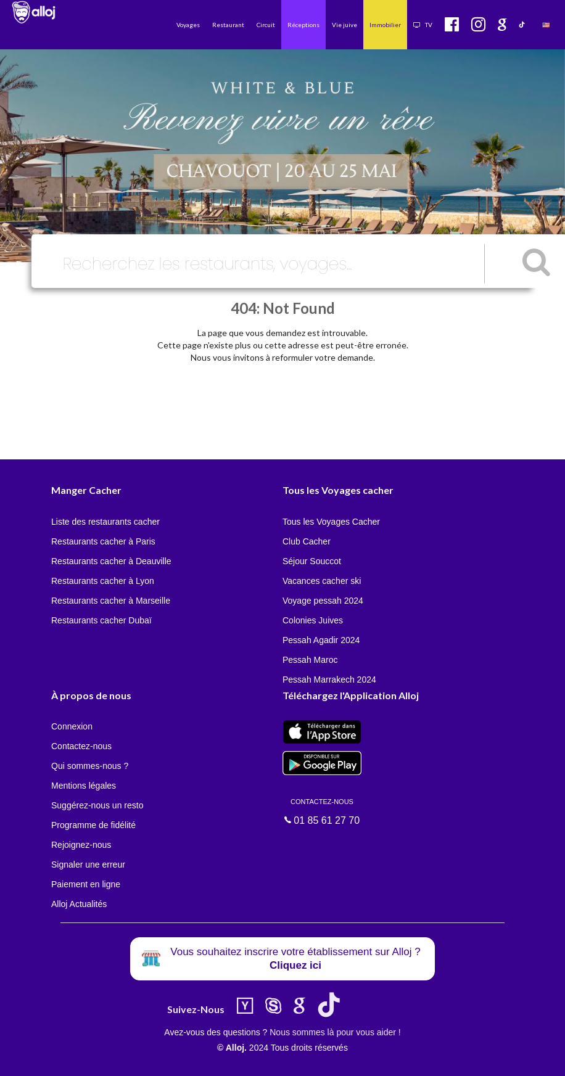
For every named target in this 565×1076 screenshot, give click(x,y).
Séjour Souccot (311, 561)
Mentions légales (83, 786)
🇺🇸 (546, 24)
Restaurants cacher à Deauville (111, 561)
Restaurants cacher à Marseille (110, 601)
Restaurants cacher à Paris (103, 541)
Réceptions (303, 24)
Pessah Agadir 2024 (321, 640)
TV (422, 24)
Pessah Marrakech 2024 (329, 679)
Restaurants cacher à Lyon (102, 581)
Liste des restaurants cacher (105, 522)
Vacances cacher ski (321, 581)
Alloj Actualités (79, 904)
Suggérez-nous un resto (97, 805)
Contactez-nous (81, 746)
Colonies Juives (312, 620)
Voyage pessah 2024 (322, 601)
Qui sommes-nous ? (89, 766)
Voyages (188, 24)
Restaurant (228, 24)
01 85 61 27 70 (321, 810)
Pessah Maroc (309, 660)
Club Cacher (306, 541)
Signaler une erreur (88, 864)
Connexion (72, 726)
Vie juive (344, 24)
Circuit (266, 24)
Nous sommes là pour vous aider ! (335, 1032)
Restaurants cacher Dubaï (101, 620)
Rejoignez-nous (81, 845)
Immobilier (385, 24)
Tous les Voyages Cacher (331, 522)
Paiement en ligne (85, 884)
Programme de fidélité (93, 825)
